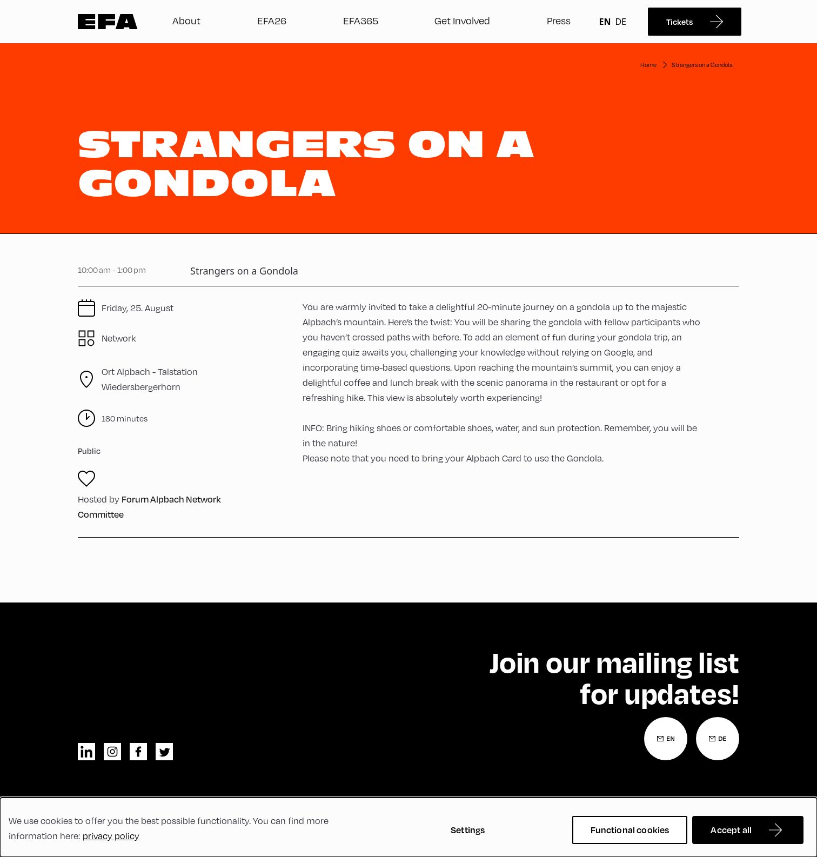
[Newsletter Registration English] (665, 738)
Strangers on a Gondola (702, 65)
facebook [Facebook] (138, 751)
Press (559, 20)
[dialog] (408, 827)
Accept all (731, 829)
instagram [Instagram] (112, 751)
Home (648, 65)
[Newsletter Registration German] (717, 738)
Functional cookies (630, 829)
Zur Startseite (108, 21)
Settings (468, 829)
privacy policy (111, 835)
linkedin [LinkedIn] (86, 751)
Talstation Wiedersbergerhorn (150, 379)
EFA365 (360, 20)
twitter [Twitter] (164, 751)
